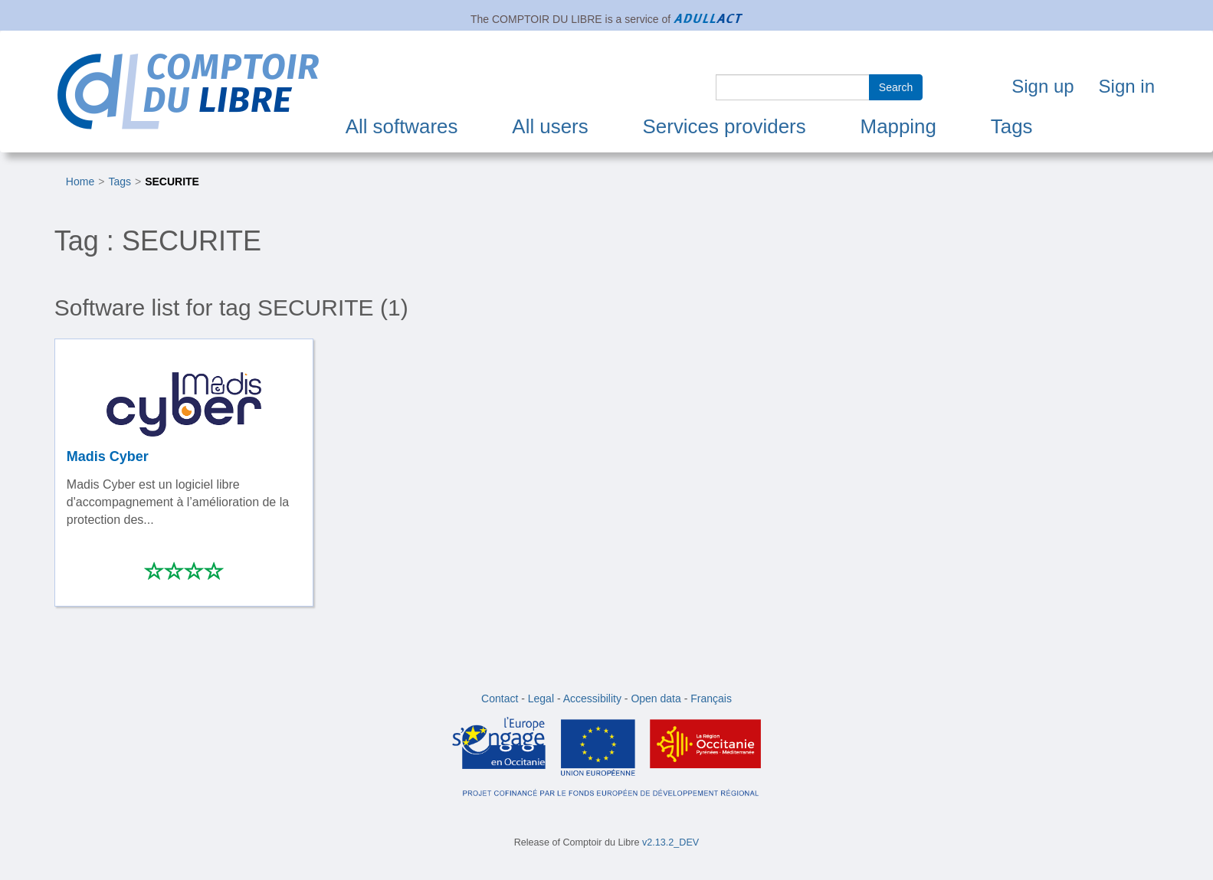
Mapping (898, 126)
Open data (655, 698)
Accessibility (592, 698)
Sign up (1042, 86)
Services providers (724, 126)
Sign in (1127, 86)
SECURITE (172, 181)
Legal (541, 698)
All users (550, 126)
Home (80, 181)
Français (711, 698)
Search (896, 87)
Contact (499, 698)
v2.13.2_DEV (670, 842)
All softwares (402, 126)
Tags (1012, 126)
